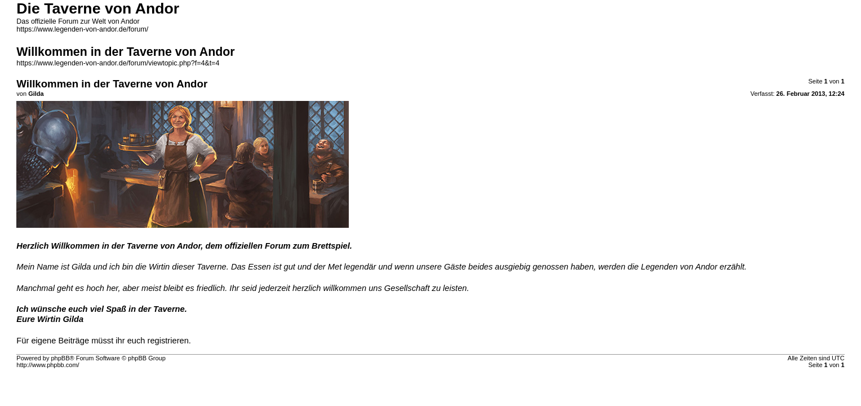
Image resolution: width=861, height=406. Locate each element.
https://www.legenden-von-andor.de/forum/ (82, 29)
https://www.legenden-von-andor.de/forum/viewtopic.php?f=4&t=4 (117, 63)
